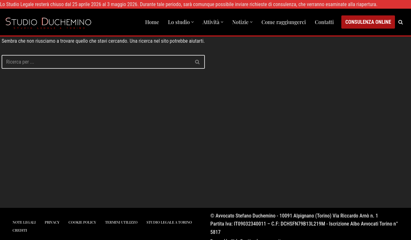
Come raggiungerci (283, 22)
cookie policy (82, 222)
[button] (192, 22)
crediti (20, 230)
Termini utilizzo (121, 222)
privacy (52, 222)
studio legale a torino (169, 222)
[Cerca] (400, 22)
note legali (24, 222)
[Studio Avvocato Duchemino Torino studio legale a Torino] (50, 22)
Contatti (324, 22)
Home (152, 22)
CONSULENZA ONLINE (368, 22)
